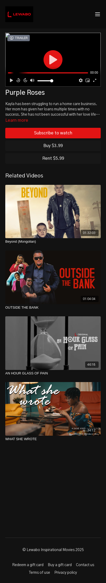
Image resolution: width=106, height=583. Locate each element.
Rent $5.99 (53, 158)
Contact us (85, 565)
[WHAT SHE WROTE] (53, 439)
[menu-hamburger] (97, 14)
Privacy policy (65, 573)
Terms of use (39, 573)
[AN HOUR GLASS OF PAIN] (53, 373)
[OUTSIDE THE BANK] (53, 307)
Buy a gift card (60, 565)
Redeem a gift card (28, 565)
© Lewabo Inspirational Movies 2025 (53, 550)
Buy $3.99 (53, 146)
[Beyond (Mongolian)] (53, 241)
